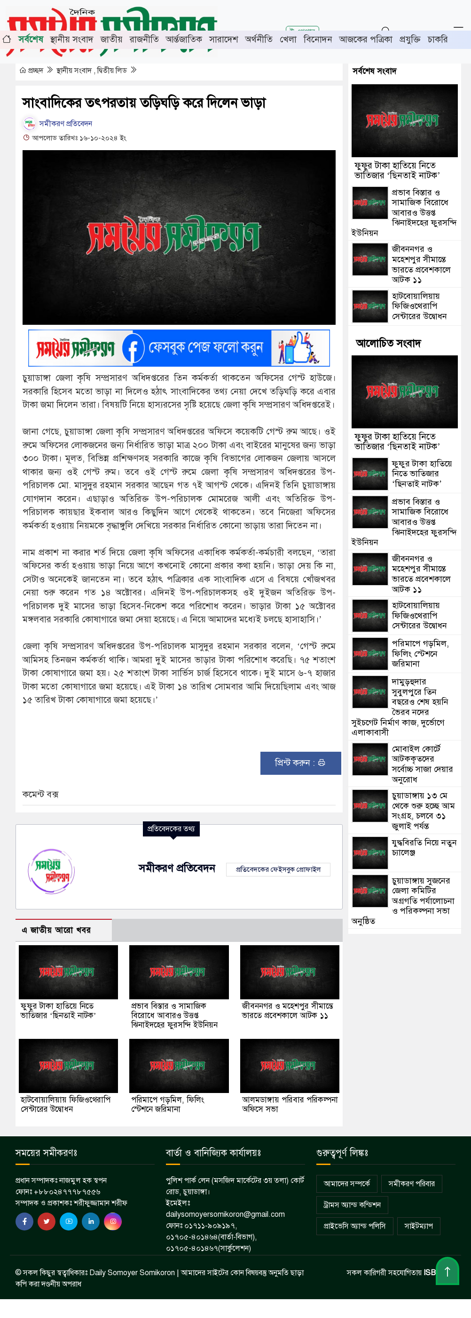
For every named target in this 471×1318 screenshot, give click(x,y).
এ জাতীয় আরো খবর (56, 930)
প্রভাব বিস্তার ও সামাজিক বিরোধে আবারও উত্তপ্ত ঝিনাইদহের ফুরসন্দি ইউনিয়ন (174, 1015)
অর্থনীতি (259, 39)
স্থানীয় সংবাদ (72, 39)
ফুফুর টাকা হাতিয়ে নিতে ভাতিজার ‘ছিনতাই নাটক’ (58, 1011)
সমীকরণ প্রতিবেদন (57, 124)
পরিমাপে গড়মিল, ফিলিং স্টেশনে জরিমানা (167, 1104)
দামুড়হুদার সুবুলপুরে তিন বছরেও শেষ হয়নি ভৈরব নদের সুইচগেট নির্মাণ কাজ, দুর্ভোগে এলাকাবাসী (400, 707)
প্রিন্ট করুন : (300, 762)
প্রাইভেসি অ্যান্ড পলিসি (355, 1226)
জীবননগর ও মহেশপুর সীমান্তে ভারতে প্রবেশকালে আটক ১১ (287, 1011)
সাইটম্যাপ (419, 1226)
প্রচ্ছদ (32, 70)
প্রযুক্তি (410, 39)
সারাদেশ (223, 39)
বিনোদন (318, 39)
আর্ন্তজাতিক (184, 39)
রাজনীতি (144, 39)
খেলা (288, 39)
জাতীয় (112, 39)
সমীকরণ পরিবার (412, 1184)
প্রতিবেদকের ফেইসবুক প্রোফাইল (278, 869)
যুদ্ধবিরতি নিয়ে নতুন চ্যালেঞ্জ (424, 847)
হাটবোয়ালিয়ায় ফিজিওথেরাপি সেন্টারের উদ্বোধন (65, 1104)
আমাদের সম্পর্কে (347, 1184)
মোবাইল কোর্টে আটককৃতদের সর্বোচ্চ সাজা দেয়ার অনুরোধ (422, 764)
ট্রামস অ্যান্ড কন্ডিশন (352, 1205)
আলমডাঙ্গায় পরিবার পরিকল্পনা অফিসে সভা (290, 1104)
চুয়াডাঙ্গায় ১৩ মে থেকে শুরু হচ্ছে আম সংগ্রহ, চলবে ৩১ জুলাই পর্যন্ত (423, 810)
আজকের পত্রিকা (365, 39)
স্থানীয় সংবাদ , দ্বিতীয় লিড (92, 70)
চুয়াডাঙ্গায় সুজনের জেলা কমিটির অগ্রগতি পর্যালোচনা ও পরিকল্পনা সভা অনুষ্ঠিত (403, 901)
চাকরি (438, 39)
